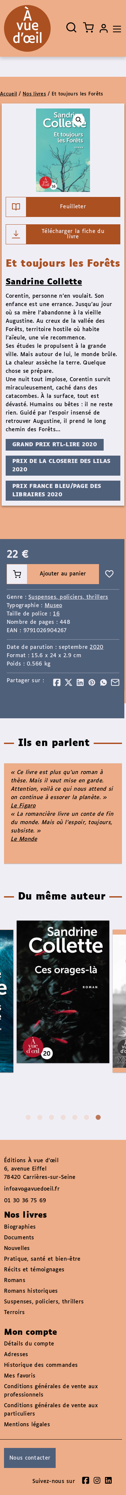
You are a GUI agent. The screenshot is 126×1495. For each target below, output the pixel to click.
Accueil (8, 94)
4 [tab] (63, 1117)
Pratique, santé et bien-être (42, 1259)
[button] (79, 120)
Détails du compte (29, 1344)
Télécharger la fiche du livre (55, 234)
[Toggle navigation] (115, 28)
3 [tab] (51, 1117)
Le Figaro (23, 806)
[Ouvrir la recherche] (71, 27)
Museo (53, 605)
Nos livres (34, 94)
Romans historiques (31, 1291)
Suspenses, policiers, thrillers (68, 597)
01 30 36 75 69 (25, 1201)
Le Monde (24, 839)
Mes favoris (19, 1376)
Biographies (20, 1227)
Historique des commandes (41, 1365)
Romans (14, 1280)
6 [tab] (86, 1117)
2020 (96, 647)
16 (56, 614)
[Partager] (57, 682)
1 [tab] (28, 1117)
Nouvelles (17, 1248)
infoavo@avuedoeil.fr (32, 1189)
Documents (19, 1238)
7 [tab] (98, 1117)
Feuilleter (46, 207)
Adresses (16, 1354)
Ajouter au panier (46, 574)
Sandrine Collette (44, 282)
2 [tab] (39, 1117)
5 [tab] (74, 1117)
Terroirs (14, 1312)
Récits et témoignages (34, 1270)
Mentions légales (27, 1425)
